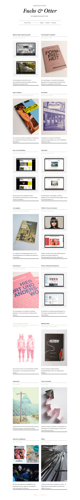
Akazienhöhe (44, 150)
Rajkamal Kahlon (45, 323)
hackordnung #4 (17, 265)
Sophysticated (16, 381)
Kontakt (47, 22)
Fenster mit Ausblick (46, 381)
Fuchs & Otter (27, 22)
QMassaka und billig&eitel (19, 439)
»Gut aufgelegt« (16, 208)
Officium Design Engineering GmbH (21, 34)
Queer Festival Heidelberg (19, 150)
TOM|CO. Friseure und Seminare (49, 208)
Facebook (53, 22)
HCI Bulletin (44, 92)
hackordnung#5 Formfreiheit (48, 34)
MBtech (43, 439)
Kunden (42, 22)
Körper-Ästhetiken (17, 92)
